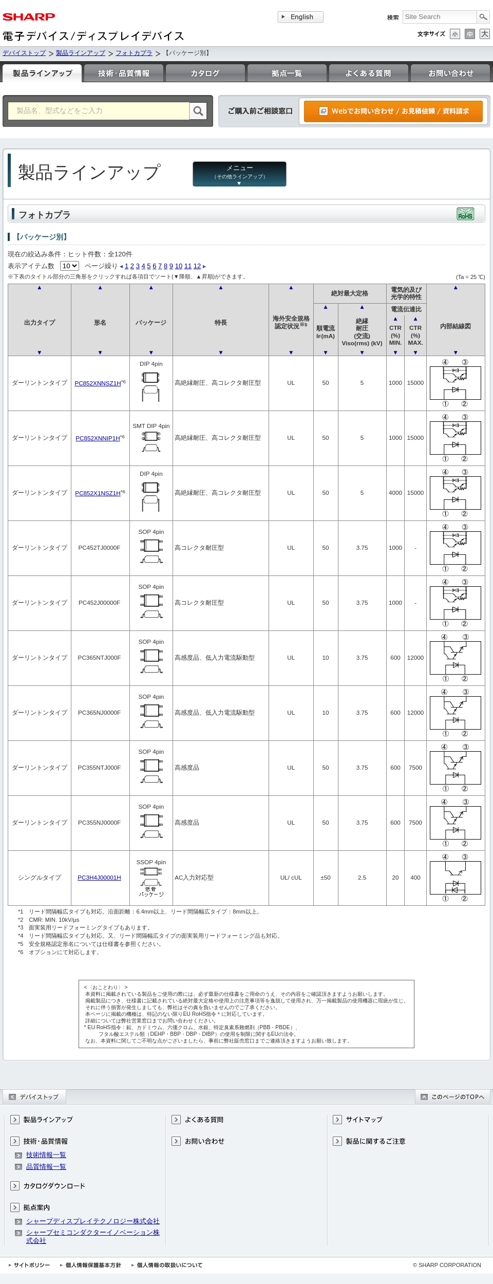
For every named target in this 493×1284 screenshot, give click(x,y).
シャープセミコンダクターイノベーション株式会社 (93, 1236)
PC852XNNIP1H (97, 438)
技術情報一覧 (46, 1155)
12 (197, 266)
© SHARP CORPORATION (447, 1265)
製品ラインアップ (80, 53)
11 (188, 266)
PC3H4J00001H (99, 877)
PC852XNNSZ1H (97, 383)
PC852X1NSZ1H (97, 493)
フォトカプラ (134, 53)
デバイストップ (24, 53)
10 (178, 266)
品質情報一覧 (46, 1166)
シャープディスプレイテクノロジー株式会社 (93, 1221)
